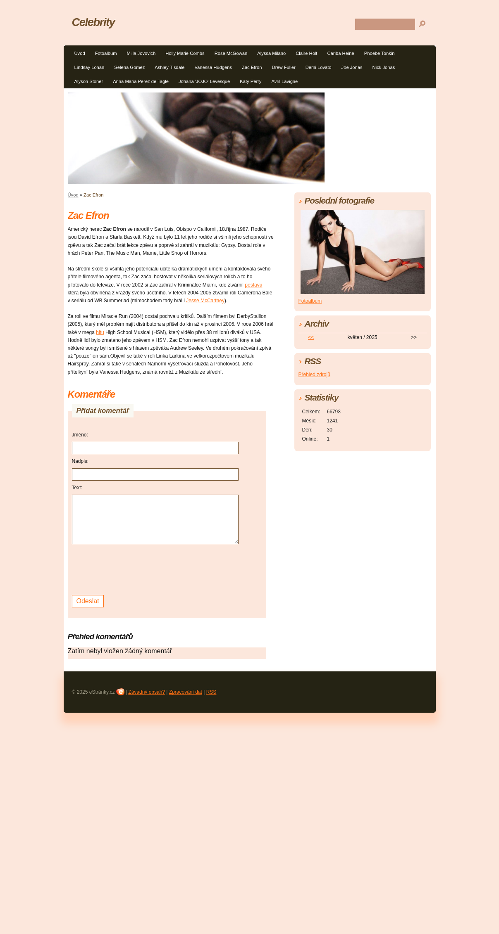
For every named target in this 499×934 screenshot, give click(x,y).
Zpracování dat (185, 692)
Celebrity (93, 22)
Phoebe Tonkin (379, 53)
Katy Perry (250, 81)
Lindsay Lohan (89, 67)
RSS (211, 692)
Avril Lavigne (284, 81)
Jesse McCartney (205, 300)
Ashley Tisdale (169, 67)
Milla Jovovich (141, 53)
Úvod (79, 53)
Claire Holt (306, 53)
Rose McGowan (231, 53)
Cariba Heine (340, 53)
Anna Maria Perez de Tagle (141, 81)
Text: (77, 488)
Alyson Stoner (88, 81)
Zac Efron (252, 67)
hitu (100, 332)
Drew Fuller (284, 67)
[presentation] (135, 568)
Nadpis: (80, 461)
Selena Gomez (129, 67)
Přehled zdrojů (314, 374)
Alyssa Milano (271, 53)
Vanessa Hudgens (213, 67)
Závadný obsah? (146, 692)
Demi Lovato (319, 67)
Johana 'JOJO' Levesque (204, 81)
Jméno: (80, 435)
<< (311, 337)
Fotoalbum (106, 53)
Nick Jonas (383, 67)
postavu (253, 285)
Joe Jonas (352, 67)
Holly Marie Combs (185, 53)
